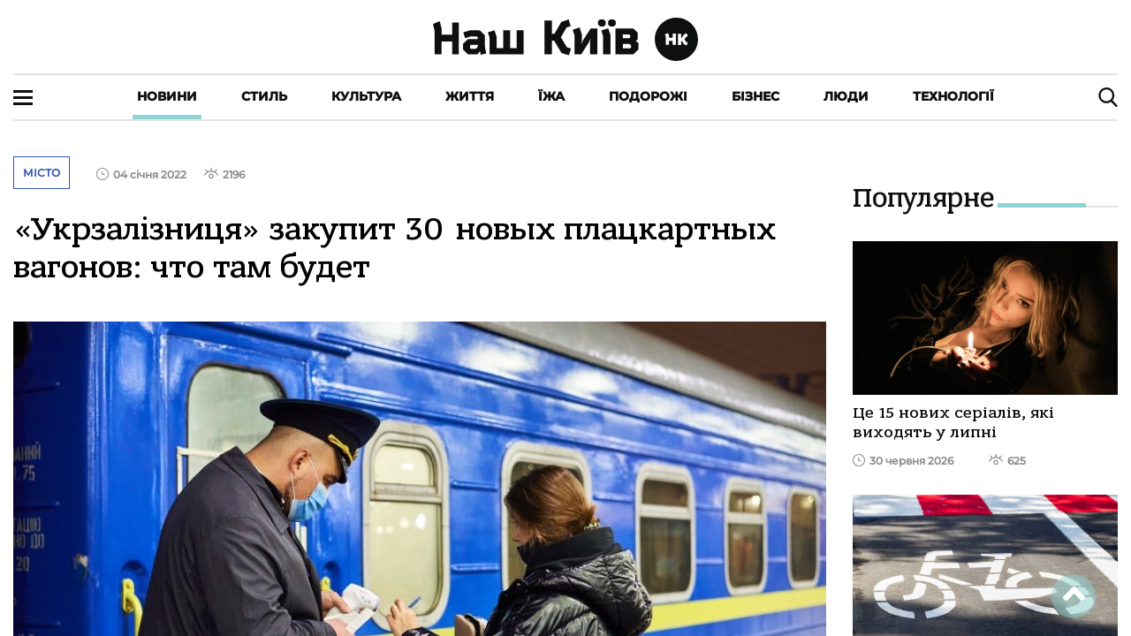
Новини (167, 96)
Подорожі (648, 96)
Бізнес (755, 96)
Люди (846, 96)
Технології (953, 96)
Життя (469, 96)
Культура (366, 96)
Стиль (264, 96)
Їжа (551, 96)
